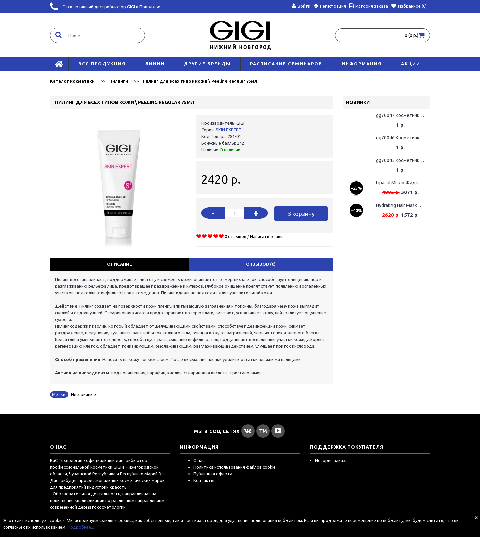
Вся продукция (102, 63)
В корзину (301, 213)
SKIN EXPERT (229, 129)
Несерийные (83, 394)
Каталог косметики (72, 81)
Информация (362, 63)
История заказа (331, 460)
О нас (198, 460)
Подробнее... (80, 527)
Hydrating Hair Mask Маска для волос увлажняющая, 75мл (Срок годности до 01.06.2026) (400, 205)
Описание (119, 264)
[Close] (476, 517)
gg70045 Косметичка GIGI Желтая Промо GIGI (400, 160)
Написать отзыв (267, 236)
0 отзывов (235, 236)
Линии (155, 63)
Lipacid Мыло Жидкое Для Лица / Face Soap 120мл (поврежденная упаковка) (400, 182)
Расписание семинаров (286, 63)
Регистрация (330, 6)
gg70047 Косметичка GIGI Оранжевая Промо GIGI (400, 115)
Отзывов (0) (261, 264)
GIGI (240, 123)
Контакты (203, 480)
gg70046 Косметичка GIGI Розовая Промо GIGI (400, 137)
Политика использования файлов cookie (234, 467)
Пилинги (118, 81)
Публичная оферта (212, 473)
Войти (301, 6)
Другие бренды (207, 63)
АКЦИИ (410, 63)
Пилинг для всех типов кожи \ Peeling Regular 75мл (200, 81)
